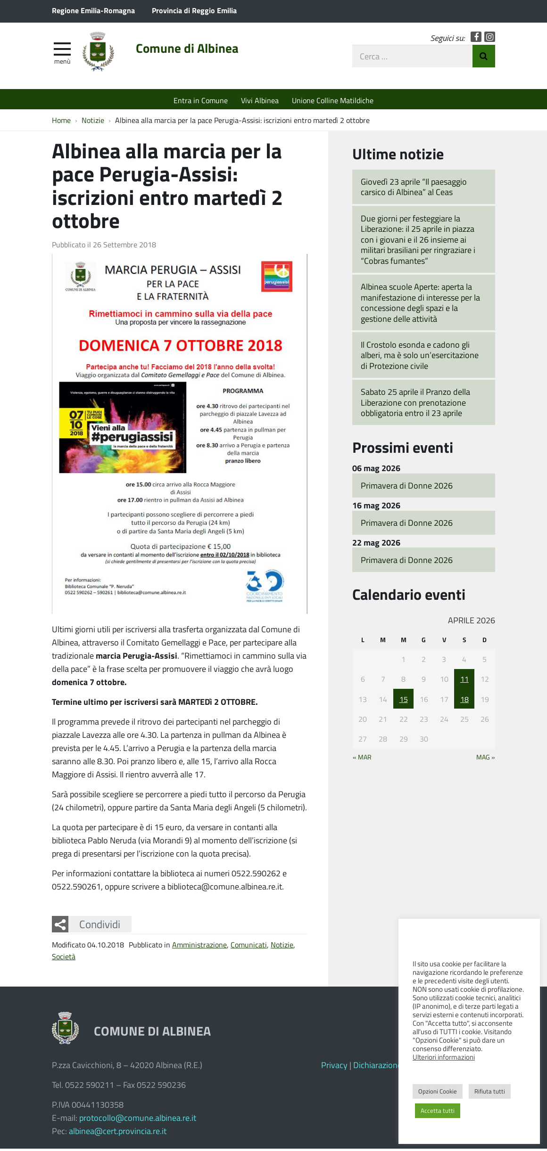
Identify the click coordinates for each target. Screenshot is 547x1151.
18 (464, 701)
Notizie (282, 946)
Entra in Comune (201, 100)
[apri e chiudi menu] (62, 50)
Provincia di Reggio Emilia (194, 10)
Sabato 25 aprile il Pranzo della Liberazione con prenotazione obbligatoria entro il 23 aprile (415, 404)
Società (63, 958)
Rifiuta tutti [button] (489, 1091)
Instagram (489, 38)
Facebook (476, 38)
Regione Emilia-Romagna (93, 10)
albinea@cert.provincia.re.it (117, 1133)
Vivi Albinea (260, 100)
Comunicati (249, 946)
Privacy (334, 1067)
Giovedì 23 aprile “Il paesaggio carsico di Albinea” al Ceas (414, 189)
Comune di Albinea (194, 50)
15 (403, 701)
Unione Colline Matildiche (332, 100)
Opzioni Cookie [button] (437, 1091)
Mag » (485, 759)
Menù (62, 62)
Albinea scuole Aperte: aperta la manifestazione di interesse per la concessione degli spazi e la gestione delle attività (420, 305)
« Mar (362, 759)
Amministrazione (199, 946)
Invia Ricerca (483, 58)
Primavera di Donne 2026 (407, 487)
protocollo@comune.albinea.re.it (137, 1120)
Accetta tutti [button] (438, 1110)
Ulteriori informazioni (444, 1056)
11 (464, 681)
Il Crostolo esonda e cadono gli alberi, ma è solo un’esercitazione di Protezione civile (420, 357)
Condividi (99, 926)
